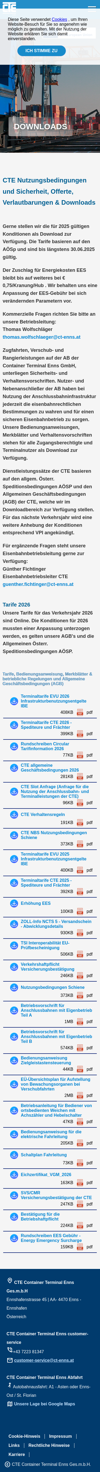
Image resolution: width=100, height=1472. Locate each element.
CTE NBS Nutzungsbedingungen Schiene (54, 835)
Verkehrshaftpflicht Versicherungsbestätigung (47, 966)
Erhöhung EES (36, 903)
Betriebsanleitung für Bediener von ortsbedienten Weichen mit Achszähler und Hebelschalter (56, 1110)
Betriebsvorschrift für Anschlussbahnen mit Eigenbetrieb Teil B (56, 1036)
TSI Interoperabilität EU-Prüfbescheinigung (45, 945)
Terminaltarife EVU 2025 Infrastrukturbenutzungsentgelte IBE (53, 859)
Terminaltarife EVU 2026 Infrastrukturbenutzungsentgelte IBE (53, 701)
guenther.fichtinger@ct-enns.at (38, 584)
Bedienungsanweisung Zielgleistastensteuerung (46, 1060)
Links (14, 1445)
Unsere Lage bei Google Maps (44, 1404)
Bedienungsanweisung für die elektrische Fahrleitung (51, 1134)
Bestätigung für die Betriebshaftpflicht (40, 1216)
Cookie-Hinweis (24, 1436)
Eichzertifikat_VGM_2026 (46, 1174)
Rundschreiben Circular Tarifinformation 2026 (45, 746)
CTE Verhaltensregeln (43, 814)
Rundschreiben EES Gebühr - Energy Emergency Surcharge (51, 1238)
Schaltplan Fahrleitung (44, 1155)
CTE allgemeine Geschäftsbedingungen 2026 (50, 767)
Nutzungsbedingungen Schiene (53, 987)
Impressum (60, 1436)
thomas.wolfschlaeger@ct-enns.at (42, 337)
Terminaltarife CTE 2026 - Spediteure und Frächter (46, 725)
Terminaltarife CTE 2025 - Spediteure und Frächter (46, 882)
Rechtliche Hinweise (49, 1445)
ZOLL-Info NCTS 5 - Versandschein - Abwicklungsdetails (56, 924)
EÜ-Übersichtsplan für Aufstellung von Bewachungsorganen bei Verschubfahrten (55, 1084)
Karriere (17, 1454)
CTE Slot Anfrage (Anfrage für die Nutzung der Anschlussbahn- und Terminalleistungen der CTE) (55, 791)
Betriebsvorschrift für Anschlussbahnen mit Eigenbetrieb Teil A (56, 1010)
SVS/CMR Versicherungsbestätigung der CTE (56, 1195)
